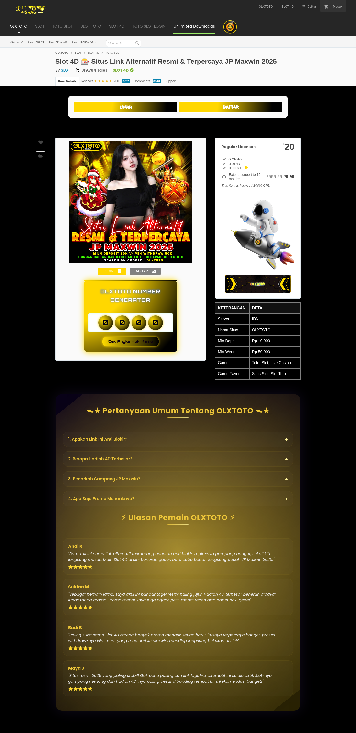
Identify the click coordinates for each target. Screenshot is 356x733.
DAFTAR (230, 107)
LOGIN (125, 107)
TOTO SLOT (113, 53)
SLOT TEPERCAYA (84, 42)
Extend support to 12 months (261, 176)
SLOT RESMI (36, 42)
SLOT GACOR (58, 42)
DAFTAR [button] (141, 271)
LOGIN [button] (108, 271)
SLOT (78, 53)
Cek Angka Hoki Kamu (130, 341)
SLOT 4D (93, 53)
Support (170, 81)
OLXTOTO (16, 42)
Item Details (67, 81)
